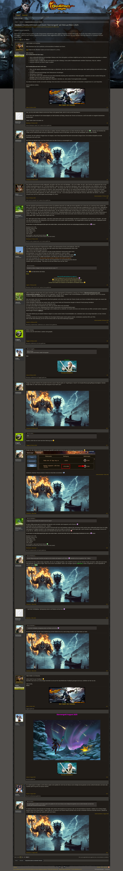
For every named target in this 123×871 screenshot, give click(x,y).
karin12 (30, 200)
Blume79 (27, 241)
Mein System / (67, 372)
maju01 (36, 125)
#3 (107, 179)
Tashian (27, 125)
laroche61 (34, 200)
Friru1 (16, 194)
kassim (17, 794)
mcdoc (27, 200)
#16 (107, 670)
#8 (107, 341)
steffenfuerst (40, 324)
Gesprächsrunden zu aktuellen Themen (32, 26)
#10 (107, 428)
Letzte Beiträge (19, 18)
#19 (107, 793)
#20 (107, 852)
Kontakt (98, 867)
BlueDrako (18, 122)
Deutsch (15, 867)
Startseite (105, 867)
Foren (18, 15)
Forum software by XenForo (24, 869)
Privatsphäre (107, 869)
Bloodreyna (31, 125)
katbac (46, 26)
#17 (107, 706)
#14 (107, 604)
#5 (107, 238)
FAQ (68, 105)
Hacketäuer (18, 140)
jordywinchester (36, 241)
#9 (107, 375)
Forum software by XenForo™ (47, 869)
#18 (107, 777)
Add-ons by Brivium (70, 869)
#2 (107, 123)
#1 (107, 107)
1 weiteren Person (43, 125)
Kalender (25, 15)
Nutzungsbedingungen (99, 869)
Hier (27, 49)
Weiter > (27, 39)
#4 (107, 197)
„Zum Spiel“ (18, 37)
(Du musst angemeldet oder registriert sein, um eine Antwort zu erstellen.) (94, 857)
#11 (107, 445)
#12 (107, 513)
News (60, 105)
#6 (107, 285)
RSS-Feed (108, 867)
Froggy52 (17, 339)
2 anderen (43, 241)
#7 (107, 322)
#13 (107, 547)
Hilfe (102, 867)
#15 (107, 618)
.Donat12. (17, 302)
